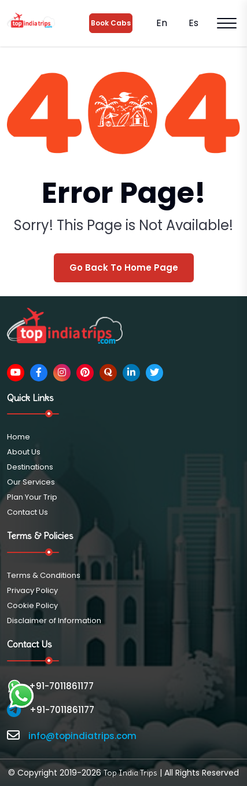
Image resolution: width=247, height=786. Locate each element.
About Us (23, 451)
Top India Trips (130, 772)
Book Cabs (111, 23)
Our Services (31, 481)
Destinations (30, 466)
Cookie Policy (32, 605)
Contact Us (27, 512)
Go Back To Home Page (123, 267)
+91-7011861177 (50, 686)
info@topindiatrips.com (82, 736)
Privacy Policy (32, 590)
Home (18, 436)
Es (192, 23)
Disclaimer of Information (54, 620)
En (160, 23)
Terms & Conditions (43, 575)
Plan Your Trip (32, 497)
